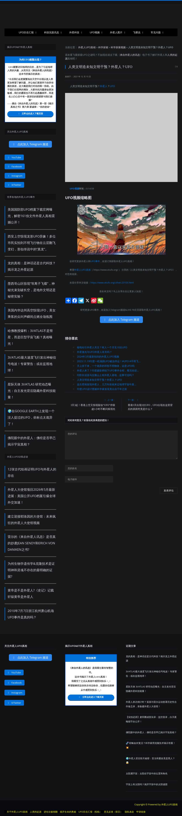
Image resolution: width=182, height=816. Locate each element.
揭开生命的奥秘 (68, 811)
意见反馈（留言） (113, 811)
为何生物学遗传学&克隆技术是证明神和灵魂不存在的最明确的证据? (31, 569)
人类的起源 (35, 811)
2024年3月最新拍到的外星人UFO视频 (98, 356)
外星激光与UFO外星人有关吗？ (94, 352)
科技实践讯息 (51, 32)
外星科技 (74, 32)
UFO (84, 54)
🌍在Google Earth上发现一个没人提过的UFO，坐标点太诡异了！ (31, 417)
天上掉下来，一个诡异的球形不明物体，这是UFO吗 (105, 365)
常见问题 (156, 32)
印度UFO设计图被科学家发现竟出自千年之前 (102, 389)
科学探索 (103, 47)
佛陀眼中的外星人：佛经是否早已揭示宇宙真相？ (151, 732)
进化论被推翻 (51, 811)
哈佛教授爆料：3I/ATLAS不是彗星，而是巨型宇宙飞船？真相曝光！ (30, 337)
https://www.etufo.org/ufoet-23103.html (112, 282)
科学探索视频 (118, 47)
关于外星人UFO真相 (17, 811)
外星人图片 (116, 32)
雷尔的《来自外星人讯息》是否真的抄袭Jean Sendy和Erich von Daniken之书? (32, 543)
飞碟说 (136, 32)
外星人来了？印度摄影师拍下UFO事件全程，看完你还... (108, 370)
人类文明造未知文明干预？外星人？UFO (99, 379)
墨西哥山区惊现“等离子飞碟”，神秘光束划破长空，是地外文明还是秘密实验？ (32, 289)
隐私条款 (129, 811)
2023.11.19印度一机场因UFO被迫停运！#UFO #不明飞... (108, 361)
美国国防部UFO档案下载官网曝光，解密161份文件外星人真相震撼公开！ (31, 215)
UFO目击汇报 (26, 32)
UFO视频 (95, 32)
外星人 (161, 54)
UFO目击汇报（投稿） (89, 811)
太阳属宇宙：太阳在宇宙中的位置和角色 (146, 773)
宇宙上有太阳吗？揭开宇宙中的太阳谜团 (146, 784)
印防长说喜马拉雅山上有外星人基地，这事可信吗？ (105, 375)
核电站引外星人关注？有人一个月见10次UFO (102, 347)
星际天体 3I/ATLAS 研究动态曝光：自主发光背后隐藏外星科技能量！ (32, 390)
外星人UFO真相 (87, 47)
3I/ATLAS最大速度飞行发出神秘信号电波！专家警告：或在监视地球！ (32, 363)
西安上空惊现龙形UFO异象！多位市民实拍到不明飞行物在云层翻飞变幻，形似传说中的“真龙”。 (32, 242)
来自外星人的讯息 (130, 54)
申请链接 (141, 811)
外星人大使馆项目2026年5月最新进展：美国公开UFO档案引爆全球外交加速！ (32, 495)
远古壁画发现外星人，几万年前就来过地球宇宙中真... (106, 384)
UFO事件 (95, 261)
